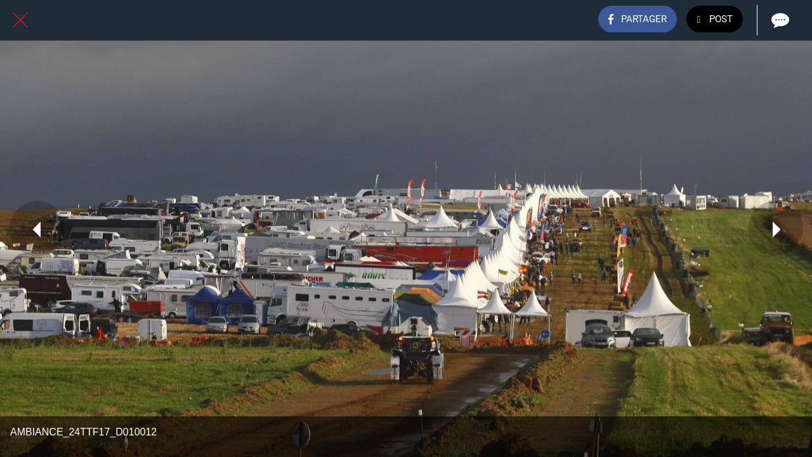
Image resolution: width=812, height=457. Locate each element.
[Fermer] (20, 20)
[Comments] (779, 20)
